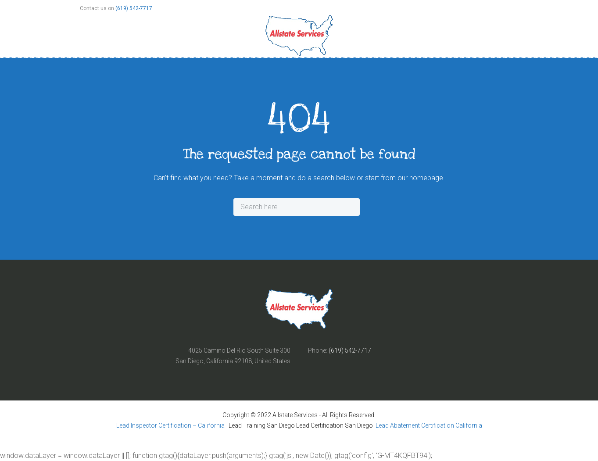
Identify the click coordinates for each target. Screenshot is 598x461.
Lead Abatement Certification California (429, 425)
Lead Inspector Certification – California (171, 425)
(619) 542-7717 (133, 8)
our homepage (420, 178)
